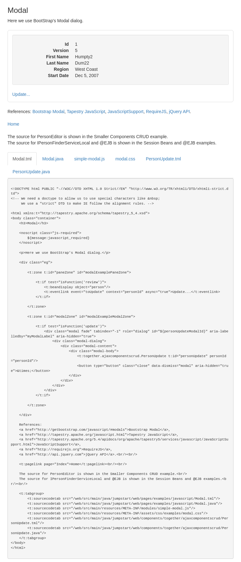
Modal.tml (22, 158)
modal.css (125, 158)
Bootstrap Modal (48, 111)
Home (13, 124)
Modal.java (53, 158)
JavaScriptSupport (125, 111)
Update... (21, 94)
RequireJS (156, 111)
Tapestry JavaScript (86, 111)
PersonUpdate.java (31, 171)
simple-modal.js (89, 158)
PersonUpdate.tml (163, 158)
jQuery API (179, 111)
